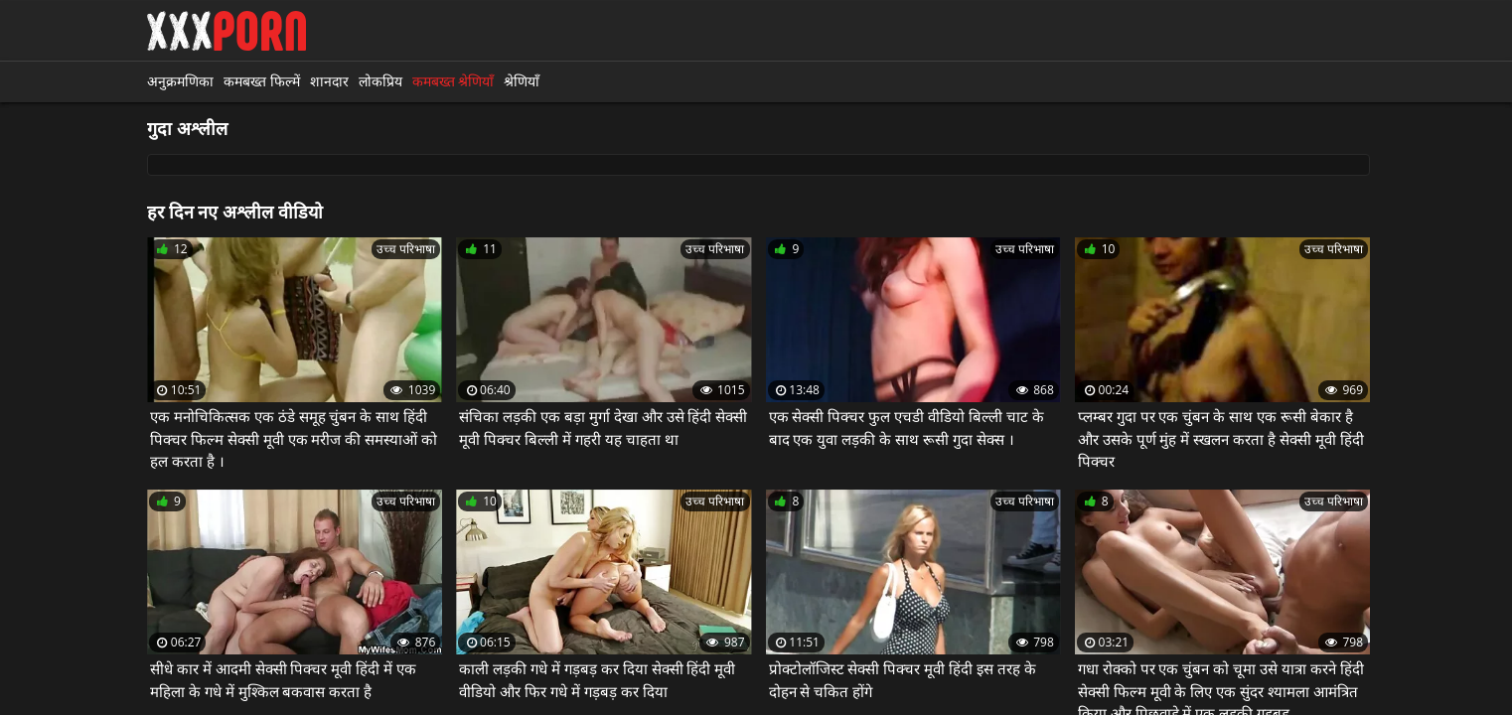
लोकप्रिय (380, 81)
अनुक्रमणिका (180, 81)
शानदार (329, 81)
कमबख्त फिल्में (262, 81)
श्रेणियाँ (521, 81)
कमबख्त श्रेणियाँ (453, 81)
